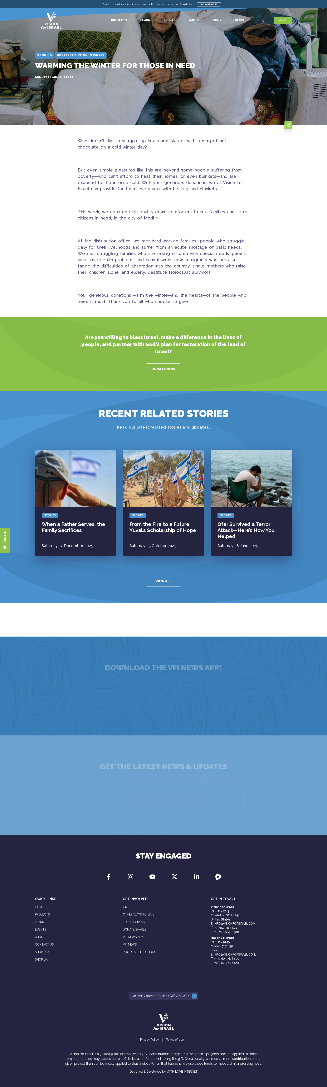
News (239, 20)
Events (170, 20)
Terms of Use (175, 1039)
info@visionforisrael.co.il (235, 954)
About (194, 20)
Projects (119, 20)
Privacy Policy (149, 1039)
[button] (163, 996)
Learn (145, 20)
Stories (50, 515)
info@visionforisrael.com (234, 923)
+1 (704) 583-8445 (226, 927)
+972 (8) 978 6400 (226, 958)
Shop (217, 20)
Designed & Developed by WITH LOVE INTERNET (163, 1071)
